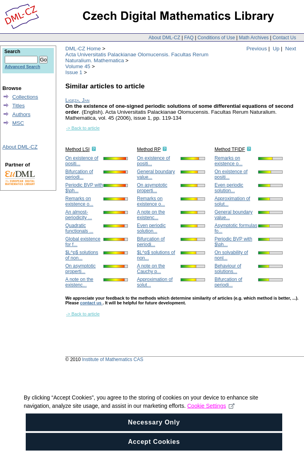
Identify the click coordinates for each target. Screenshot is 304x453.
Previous (257, 49)
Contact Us (284, 37)
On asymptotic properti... (80, 268)
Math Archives (253, 37)
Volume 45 (77, 66)
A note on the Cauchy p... (151, 268)
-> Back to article (83, 128)
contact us (91, 302)
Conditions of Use (216, 37)
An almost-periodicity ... (78, 214)
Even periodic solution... (151, 228)
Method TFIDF (230, 149)
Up (276, 49)
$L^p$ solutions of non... (81, 255)
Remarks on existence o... (79, 201)
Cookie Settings (210, 416)
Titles (18, 106)
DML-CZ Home (83, 49)
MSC (18, 123)
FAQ (189, 37)
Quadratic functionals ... (79, 228)
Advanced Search (22, 66)
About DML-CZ (164, 37)
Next (290, 49)
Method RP (149, 149)
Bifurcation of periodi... (79, 174)
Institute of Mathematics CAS (112, 359)
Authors (21, 114)
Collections (25, 97)
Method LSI (77, 149)
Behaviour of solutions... (228, 268)
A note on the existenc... (79, 282)
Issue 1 (73, 72)
